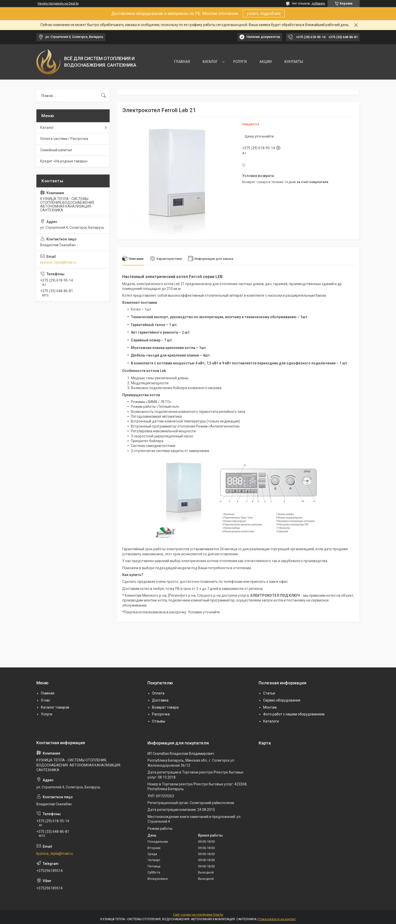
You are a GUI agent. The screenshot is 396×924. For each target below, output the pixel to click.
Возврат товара (165, 707)
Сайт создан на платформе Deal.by (198, 914)
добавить (318, 3)
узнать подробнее (264, 13)
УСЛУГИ (240, 62)
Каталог (47, 128)
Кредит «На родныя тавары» (64, 161)
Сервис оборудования (281, 700)
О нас (45, 700)
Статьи (269, 693)
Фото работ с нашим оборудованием (294, 714)
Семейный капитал (56, 150)
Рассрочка (161, 714)
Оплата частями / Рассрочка (64, 139)
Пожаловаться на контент (277, 919)
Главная (47, 693)
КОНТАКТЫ (293, 62)
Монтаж (270, 707)
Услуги (46, 714)
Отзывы (158, 721)
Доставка (160, 700)
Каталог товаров (55, 707)
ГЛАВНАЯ (182, 62)
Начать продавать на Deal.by (58, 3)
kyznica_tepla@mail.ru (58, 262)
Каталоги (271, 721)
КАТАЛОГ (210, 62)
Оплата (158, 693)
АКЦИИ (265, 62)
